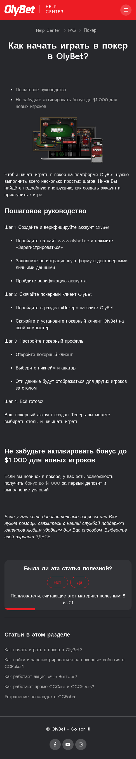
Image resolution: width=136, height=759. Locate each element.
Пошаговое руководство (41, 89)
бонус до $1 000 (42, 483)
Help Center (48, 30)
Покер (90, 30)
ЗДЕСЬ (43, 536)
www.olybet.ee (73, 240)
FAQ (72, 30)
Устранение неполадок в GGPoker (40, 696)
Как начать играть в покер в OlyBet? (43, 649)
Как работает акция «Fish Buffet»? (40, 676)
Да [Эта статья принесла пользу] (80, 582)
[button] (126, 10)
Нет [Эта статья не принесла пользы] (57, 582)
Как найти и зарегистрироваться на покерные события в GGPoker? (64, 663)
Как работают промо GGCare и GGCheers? (49, 686)
